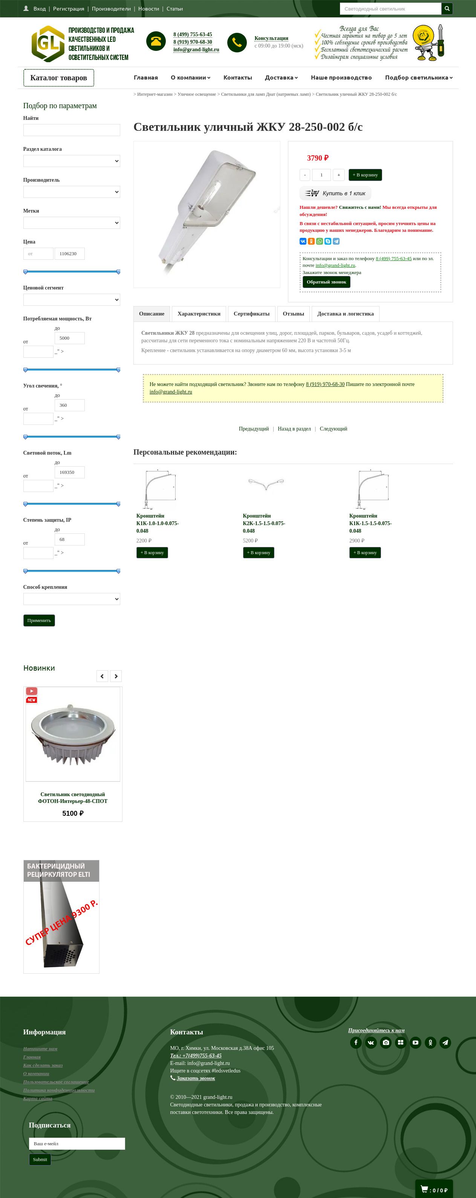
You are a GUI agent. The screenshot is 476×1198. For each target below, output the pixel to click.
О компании (188, 77)
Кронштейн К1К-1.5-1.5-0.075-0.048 (370, 523)
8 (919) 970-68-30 (192, 42)
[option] (72, 754)
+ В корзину (365, 175)
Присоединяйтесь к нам (376, 1030)
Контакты (237, 77)
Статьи (175, 8)
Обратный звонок (326, 282)
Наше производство (341, 77)
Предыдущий (254, 429)
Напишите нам (40, 1048)
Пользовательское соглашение (56, 1082)
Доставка (279, 77)
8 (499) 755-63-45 (192, 34)
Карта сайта (37, 1098)
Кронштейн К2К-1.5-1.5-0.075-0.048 (264, 523)
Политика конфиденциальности (59, 1090)
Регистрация (68, 8)
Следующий (333, 429)
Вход (40, 8)
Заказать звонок (196, 1078)
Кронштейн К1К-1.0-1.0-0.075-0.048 (157, 523)
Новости (148, 8)
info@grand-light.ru (196, 49)
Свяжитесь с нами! (360, 207)
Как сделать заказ (43, 1065)
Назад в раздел (294, 429)
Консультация (271, 38)
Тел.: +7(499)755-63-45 (196, 1056)
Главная (146, 77)
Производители (111, 8)
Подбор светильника (416, 77)
